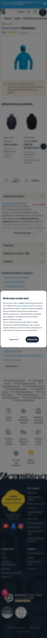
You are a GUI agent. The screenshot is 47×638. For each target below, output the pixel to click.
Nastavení (14, 339)
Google (29, 306)
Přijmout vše (32, 339)
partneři (19, 306)
